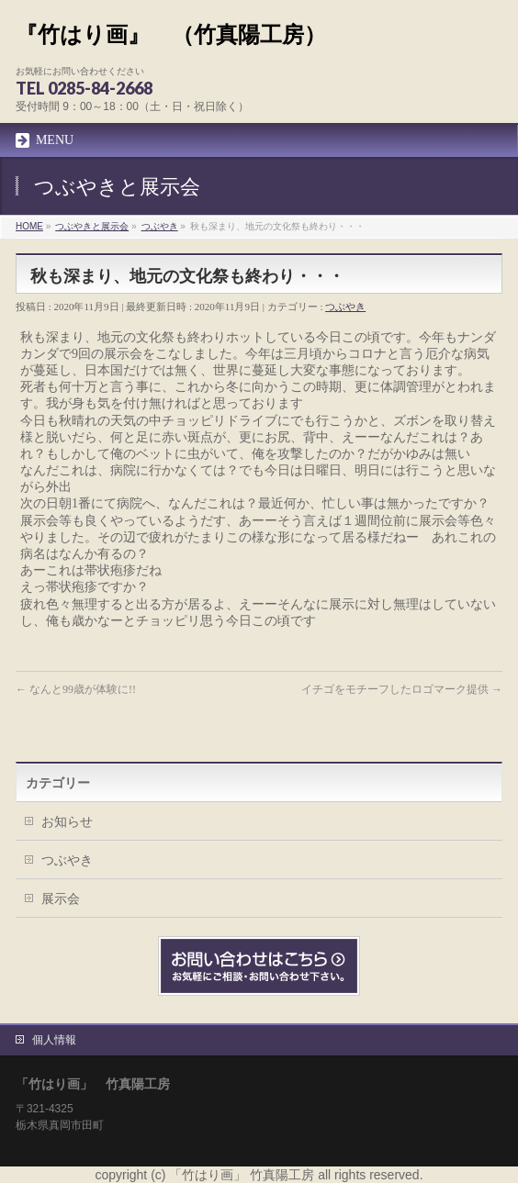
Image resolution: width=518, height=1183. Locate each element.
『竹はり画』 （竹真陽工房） (171, 34)
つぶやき (345, 306)
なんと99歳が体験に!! (76, 689)
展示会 (60, 898)
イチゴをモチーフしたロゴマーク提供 (401, 689)
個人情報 (54, 1039)
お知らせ (67, 821)
